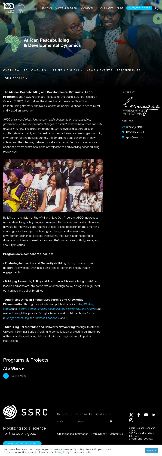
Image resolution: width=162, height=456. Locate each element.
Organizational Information (72, 433)
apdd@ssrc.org (132, 137)
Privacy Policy (62, 452)
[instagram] (131, 420)
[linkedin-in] (154, 415)
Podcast (40, 318)
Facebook (52, 318)
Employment (99, 433)
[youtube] (147, 415)
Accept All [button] (151, 450)
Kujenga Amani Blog (17, 318)
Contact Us (116, 433)
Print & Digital (66, 70)
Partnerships (129, 70)
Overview (11, 70)
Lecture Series (27, 308)
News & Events (100, 70)
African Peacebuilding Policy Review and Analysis (67, 308)
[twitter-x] (132, 415)
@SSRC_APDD (132, 127)
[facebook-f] (140, 415)
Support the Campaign (22, 443)
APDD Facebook (133, 132)
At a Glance (13, 368)
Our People (15, 78)
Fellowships (35, 70)
